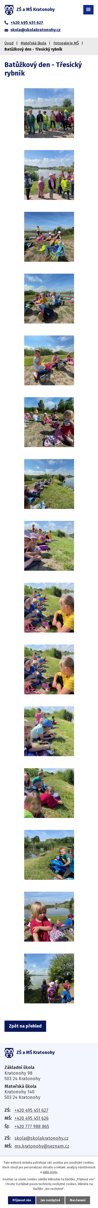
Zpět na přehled (25, 1026)
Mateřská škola (33, 43)
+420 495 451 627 (31, 1110)
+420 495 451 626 (31, 1118)
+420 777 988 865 (31, 1126)
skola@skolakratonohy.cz (41, 1138)
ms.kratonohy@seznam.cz (41, 1146)
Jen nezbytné (50, 1200)
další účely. (50, 1172)
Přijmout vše (21, 1200)
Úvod (8, 43)
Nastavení (78, 1200)
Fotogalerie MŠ (66, 43)
